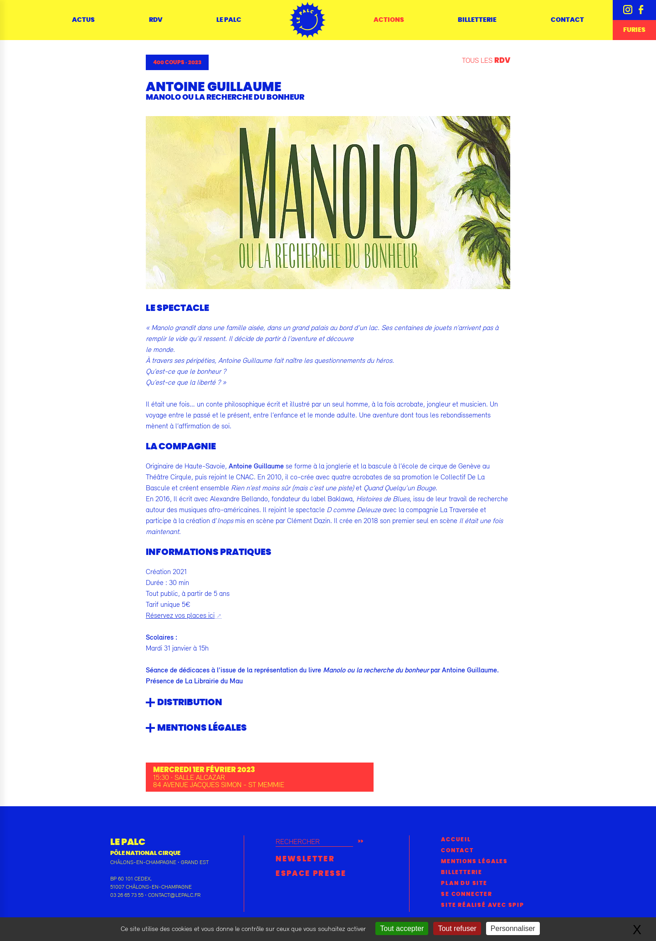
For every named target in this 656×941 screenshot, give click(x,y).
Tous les (486, 60)
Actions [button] (389, 20)
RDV (156, 20)
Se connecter (466, 894)
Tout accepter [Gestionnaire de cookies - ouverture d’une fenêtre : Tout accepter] (402, 928)
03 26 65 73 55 (127, 895)
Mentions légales (474, 861)
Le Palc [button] (228, 20)
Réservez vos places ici (180, 615)
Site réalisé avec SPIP (482, 905)
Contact (567, 20)
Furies (634, 30)
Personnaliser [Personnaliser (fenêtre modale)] (513, 928)
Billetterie (477, 20)
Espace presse (311, 873)
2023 (194, 62)
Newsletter (305, 859)
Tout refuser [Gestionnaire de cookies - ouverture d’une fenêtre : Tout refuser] (457, 928)
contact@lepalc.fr (174, 895)
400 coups (168, 62)
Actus (83, 20)
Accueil (456, 839)
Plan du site (464, 883)
